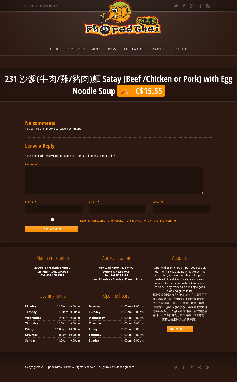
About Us (158, 48)
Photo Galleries (134, 48)
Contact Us (179, 48)
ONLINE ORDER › (180, 329)
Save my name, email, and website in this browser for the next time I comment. (130, 221)
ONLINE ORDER (75, 48)
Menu (95, 48)
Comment (33, 164)
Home (54, 48)
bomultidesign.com (122, 367)
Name (30, 202)
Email (94, 202)
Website (158, 202)
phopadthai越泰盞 (59, 367)
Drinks (111, 48)
